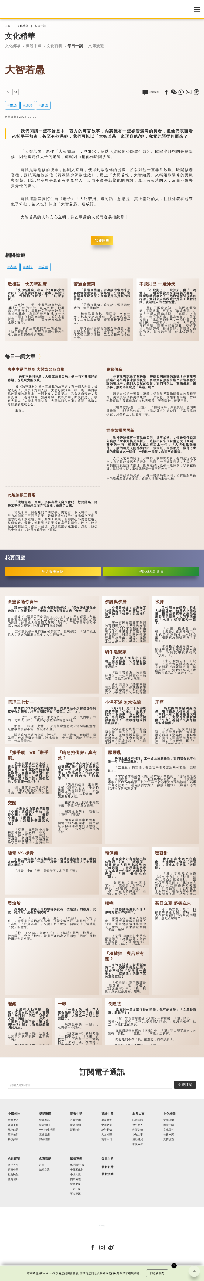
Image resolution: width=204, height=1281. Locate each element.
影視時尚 (75, 1129)
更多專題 (75, 1193)
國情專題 (76, 1159)
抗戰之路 (75, 1184)
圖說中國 (34, 46)
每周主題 (107, 1159)
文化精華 (22, 25)
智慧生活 (13, 1120)
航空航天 (13, 1129)
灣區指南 (44, 1139)
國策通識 (75, 1179)
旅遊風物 (75, 1125)
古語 (13, 105)
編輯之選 (44, 1169)
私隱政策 (119, 1273)
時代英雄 (137, 1120)
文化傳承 (13, 46)
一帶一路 (75, 1189)
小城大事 (137, 1134)
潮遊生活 (76, 1114)
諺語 (29, 105)
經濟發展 (13, 1169)
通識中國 (107, 1114)
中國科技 (14, 1114)
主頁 (8, 25)
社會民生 (13, 1174)
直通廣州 (44, 1134)
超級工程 (13, 1125)
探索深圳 (44, 1125)
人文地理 (106, 1134)
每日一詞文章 (20, 356)
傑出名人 (137, 1125)
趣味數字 (106, 1120)
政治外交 (13, 1165)
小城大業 (75, 1174)
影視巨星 (137, 1144)
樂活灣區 (45, 1114)
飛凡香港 (44, 1120)
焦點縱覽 (14, 1159)
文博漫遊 (96, 46)
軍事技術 (13, 1134)
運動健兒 (137, 1139)
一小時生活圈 (47, 1129)
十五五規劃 (76, 1169)
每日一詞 (40, 25)
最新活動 (107, 1174)
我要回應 (102, 241)
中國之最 (106, 1125)
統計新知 (106, 1129)
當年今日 (106, 1139)
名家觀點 (45, 1159)
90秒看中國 (77, 1165)
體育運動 (13, 1179)
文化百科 (54, 46)
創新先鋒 (137, 1129)
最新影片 (107, 1167)
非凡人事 (138, 1114)
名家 (41, 1165)
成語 (44, 105)
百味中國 (75, 1120)
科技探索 (13, 1139)
